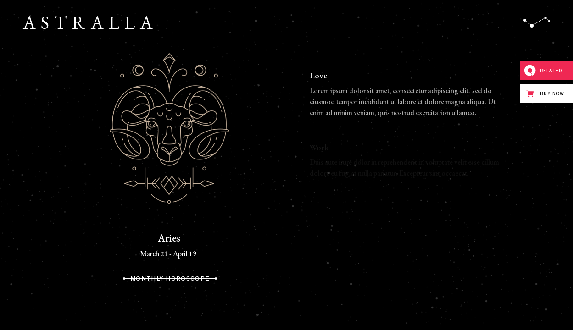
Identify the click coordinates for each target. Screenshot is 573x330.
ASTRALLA (90, 22)
